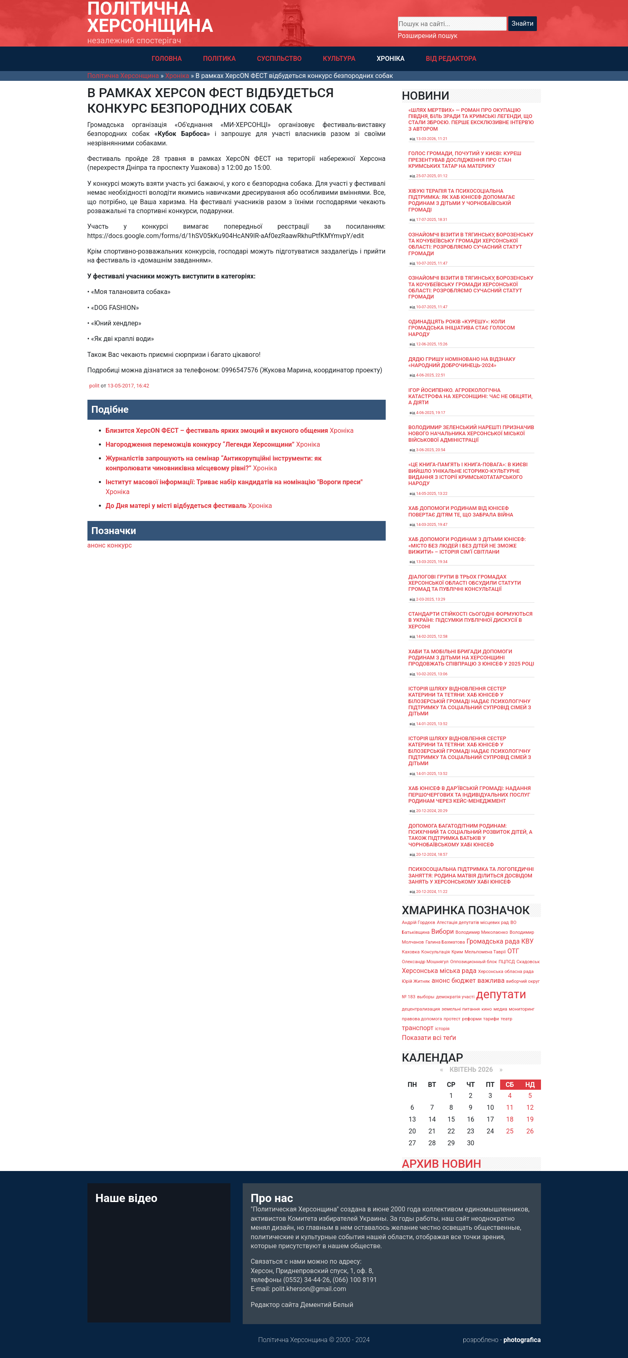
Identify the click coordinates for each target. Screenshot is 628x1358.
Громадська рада (493, 941)
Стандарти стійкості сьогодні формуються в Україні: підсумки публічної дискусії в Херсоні (471, 620)
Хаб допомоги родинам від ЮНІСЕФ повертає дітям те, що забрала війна (461, 511)
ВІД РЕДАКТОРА (451, 58)
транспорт (418, 1028)
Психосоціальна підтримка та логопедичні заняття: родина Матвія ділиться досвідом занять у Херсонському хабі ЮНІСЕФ (471, 875)
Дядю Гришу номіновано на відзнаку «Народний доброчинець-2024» (462, 362)
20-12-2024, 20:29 (432, 810)
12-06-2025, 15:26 (432, 344)
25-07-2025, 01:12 (432, 176)
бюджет (463, 980)
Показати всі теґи (429, 1038)
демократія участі (455, 997)
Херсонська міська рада (439, 971)
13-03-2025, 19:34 (432, 561)
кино (486, 1009)
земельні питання (461, 1009)
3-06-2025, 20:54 (430, 449)
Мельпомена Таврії (485, 952)
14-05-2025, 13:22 (432, 493)
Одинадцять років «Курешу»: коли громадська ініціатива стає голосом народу (462, 327)
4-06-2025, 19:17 (430, 412)
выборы (426, 997)
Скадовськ (528, 961)
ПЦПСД (506, 961)
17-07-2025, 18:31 (432, 219)
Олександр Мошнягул (425, 961)
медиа (500, 1009)
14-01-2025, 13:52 (432, 723)
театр (506, 1019)
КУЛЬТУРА (339, 58)
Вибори (442, 931)
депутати (501, 994)
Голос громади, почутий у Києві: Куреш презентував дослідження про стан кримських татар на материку (465, 159)
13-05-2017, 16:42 (128, 386)
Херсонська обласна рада (506, 971)
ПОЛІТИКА (219, 58)
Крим (457, 952)
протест (452, 1019)
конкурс (119, 545)
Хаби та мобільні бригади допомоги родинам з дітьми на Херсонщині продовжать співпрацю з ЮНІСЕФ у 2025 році (471, 657)
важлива (490, 980)
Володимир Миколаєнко (482, 932)
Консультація (435, 952)
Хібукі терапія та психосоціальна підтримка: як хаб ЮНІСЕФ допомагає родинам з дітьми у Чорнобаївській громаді (462, 200)
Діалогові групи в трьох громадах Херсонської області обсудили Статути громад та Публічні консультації (465, 583)
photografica (522, 1340)
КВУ (527, 941)
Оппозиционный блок (473, 961)
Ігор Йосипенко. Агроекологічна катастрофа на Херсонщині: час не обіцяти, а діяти (471, 396)
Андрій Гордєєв (419, 922)
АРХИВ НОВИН (441, 1164)
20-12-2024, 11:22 (432, 891)
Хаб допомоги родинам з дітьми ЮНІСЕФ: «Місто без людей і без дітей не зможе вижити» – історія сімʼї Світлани (467, 545)
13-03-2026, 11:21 (432, 138)
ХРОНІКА (391, 58)
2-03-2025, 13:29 (430, 599)
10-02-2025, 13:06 (432, 674)
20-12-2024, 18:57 (432, 854)
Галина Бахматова (445, 942)
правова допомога (422, 1019)
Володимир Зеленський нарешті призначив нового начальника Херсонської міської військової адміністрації (471, 433)
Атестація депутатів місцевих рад (473, 922)
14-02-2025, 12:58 (432, 636)
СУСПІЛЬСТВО (279, 58)
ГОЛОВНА (167, 58)
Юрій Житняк (416, 981)
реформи (472, 1019)
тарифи (491, 1019)
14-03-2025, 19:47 (432, 524)
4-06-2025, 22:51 (430, 375)
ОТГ (513, 951)
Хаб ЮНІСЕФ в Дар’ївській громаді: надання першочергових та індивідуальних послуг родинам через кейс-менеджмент (470, 794)
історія (442, 1028)
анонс (96, 545)
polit (94, 386)
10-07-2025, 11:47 (432, 263)
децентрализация (421, 1009)
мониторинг (521, 1009)
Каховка (411, 952)
